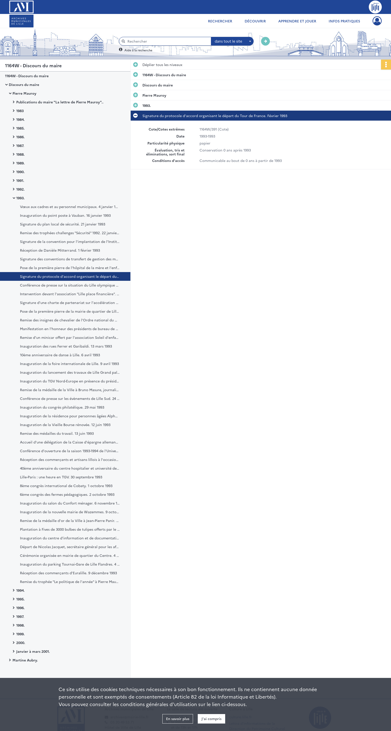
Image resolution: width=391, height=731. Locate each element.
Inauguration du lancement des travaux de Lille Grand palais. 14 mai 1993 (70, 372)
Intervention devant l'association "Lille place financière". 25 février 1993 (70, 293)
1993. (20, 197)
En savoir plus (177, 718)
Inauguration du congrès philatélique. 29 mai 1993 (62, 407)
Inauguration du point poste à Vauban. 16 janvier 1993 (65, 215)
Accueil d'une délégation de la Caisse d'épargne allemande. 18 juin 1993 (70, 441)
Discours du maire (24, 84)
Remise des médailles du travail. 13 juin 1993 (57, 433)
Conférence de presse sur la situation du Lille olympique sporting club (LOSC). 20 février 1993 (70, 285)
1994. (20, 590)
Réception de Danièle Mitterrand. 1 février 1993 (60, 250)
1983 (20, 110)
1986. (20, 136)
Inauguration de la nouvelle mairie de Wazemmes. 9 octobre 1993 (70, 511)
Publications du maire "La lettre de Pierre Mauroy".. (59, 101)
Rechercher (220, 20)
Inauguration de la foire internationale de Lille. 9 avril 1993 (69, 363)
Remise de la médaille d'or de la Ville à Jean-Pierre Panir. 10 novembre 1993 (70, 520)
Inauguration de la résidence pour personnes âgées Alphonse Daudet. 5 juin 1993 (70, 415)
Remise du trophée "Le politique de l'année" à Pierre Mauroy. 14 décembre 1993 (70, 581)
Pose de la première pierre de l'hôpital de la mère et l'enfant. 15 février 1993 (70, 267)
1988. (20, 154)
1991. (20, 180)
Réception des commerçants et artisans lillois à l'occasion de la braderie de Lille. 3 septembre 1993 (70, 459)
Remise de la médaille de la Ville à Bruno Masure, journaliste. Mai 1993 (70, 389)
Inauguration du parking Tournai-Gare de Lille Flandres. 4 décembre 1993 (70, 564)
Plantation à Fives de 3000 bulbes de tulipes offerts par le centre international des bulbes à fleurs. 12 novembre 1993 (70, 529)
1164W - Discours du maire (27, 75)
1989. (20, 162)
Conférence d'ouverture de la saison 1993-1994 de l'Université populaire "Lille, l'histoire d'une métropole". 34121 (70, 450)
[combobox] (232, 41)
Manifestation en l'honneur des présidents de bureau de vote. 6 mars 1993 (70, 328)
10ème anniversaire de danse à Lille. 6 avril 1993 (60, 354)
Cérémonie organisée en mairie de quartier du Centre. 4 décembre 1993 (70, 555)
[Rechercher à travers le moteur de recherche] (167, 41)
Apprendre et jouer (297, 20)
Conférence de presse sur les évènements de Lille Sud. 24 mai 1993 (70, 398)
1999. (20, 633)
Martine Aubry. (25, 660)
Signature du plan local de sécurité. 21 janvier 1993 (62, 223)
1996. (20, 607)
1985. (20, 128)
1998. (20, 625)
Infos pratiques (344, 20)
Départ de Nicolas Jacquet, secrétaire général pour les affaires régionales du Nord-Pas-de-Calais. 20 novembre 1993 (70, 546)
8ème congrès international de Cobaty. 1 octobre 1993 (66, 485)
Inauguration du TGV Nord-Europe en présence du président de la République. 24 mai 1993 (70, 380)
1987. (20, 145)
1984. (20, 119)
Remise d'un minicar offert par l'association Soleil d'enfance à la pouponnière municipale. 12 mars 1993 (70, 337)
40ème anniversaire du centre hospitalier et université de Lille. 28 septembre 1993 (70, 468)
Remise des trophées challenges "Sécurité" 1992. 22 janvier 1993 (70, 232)
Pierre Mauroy (24, 93)
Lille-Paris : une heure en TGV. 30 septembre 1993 (61, 476)
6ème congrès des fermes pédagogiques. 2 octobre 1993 (67, 494)
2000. (20, 642)
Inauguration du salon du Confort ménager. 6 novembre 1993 (70, 503)
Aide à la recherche (138, 50)
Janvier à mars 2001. (33, 651)
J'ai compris (211, 718)
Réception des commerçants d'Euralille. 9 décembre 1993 (68, 572)
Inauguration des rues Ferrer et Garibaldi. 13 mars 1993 (66, 346)
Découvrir (255, 20)
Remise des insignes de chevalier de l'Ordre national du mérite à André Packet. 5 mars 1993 (70, 319)
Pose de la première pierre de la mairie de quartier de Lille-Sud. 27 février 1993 (70, 311)
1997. (20, 616)
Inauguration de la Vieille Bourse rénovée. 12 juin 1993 (65, 424)
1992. (20, 189)
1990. (20, 171)
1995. (20, 598)
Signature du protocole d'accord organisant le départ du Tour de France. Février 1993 (70, 276)
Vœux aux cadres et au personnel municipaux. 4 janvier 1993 (70, 206)
